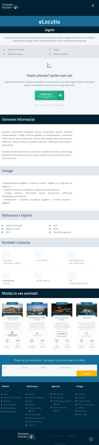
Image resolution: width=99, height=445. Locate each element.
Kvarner (31, 398)
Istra (30, 395)
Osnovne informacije (16, 49)
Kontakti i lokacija (60, 53)
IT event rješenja (84, 395)
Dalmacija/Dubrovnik (36, 412)
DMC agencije (58, 388)
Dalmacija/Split (34, 408)
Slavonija (31, 419)
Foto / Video (82, 408)
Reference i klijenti (15, 53)
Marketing (70, 430)
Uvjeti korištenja (60, 438)
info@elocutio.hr (78, 260)
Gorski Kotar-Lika (35, 415)
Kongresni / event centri (12, 391)
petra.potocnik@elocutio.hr (78, 283)
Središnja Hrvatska (35, 391)
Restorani (7, 395)
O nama (48, 430)
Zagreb (31, 388)
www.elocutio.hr (78, 263)
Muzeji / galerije (9, 402)
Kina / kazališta (9, 398)
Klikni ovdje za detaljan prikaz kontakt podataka (49, 105)
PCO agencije (58, 391)
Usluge (56, 49)
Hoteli (5, 388)
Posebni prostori (9, 405)
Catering (81, 388)
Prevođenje (82, 405)
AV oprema (82, 391)
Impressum (59, 430)
